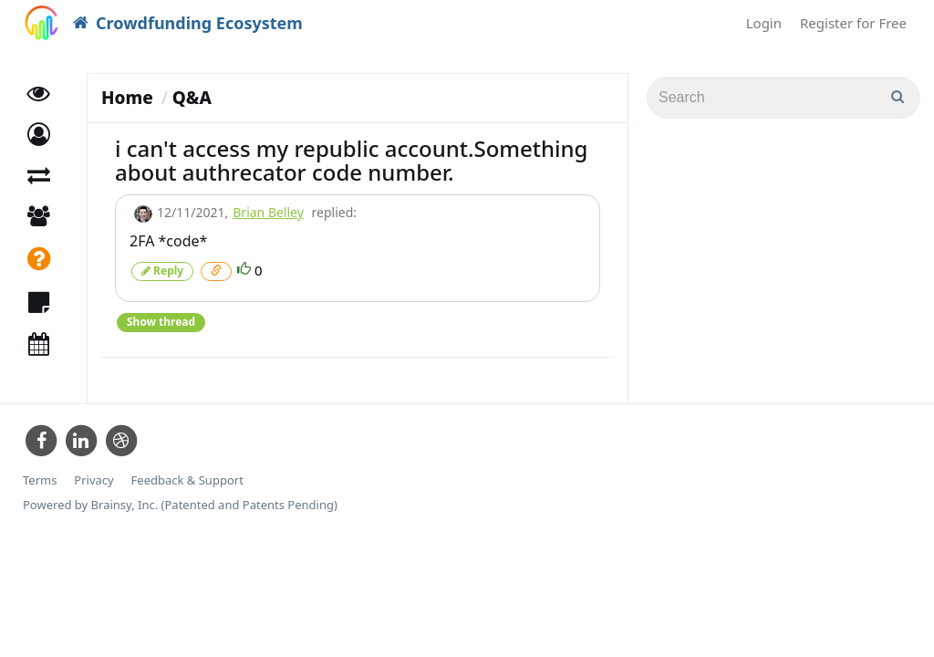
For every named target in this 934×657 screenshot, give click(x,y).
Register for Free (853, 23)
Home (127, 98)
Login (764, 23)
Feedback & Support (187, 480)
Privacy (93, 480)
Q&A (192, 98)
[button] (38, 134)
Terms (40, 480)
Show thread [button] (161, 321)
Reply (162, 270)
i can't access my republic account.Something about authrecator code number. (351, 160)
